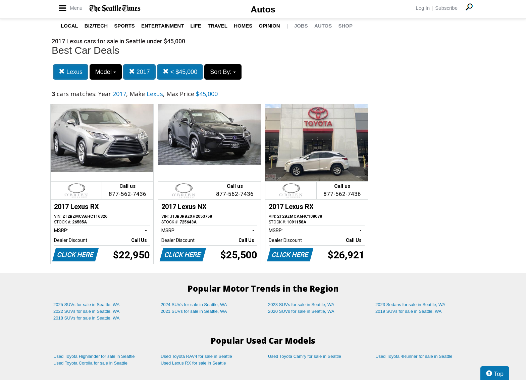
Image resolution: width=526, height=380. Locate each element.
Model (105, 72)
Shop (345, 26)
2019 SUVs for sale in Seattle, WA (408, 311)
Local (69, 26)
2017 (139, 71)
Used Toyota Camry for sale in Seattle (304, 356)
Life (195, 26)
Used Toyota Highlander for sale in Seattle (94, 356)
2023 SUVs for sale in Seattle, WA (301, 304)
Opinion (269, 26)
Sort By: (223, 72)
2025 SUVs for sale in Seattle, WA (86, 304)
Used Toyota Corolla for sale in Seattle (90, 363)
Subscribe (446, 8)
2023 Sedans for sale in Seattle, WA (410, 304)
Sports (124, 26)
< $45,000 (180, 71)
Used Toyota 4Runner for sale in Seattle (414, 356)
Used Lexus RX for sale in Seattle (193, 363)
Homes (243, 26)
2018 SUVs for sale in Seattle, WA (86, 318)
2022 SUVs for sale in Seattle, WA (86, 311)
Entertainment (162, 26)
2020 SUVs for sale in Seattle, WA (301, 311)
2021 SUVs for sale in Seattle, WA (194, 311)
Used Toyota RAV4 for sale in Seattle (196, 356)
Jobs (301, 26)
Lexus (71, 71)
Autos (263, 9)
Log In (423, 8)
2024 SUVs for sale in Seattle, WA (194, 304)
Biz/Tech (96, 26)
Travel (217, 26)
